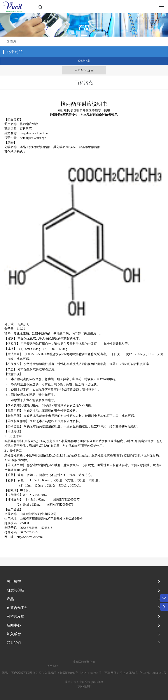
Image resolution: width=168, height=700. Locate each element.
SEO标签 (97, 682)
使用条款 (52, 666)
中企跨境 (84, 682)
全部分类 (84, 61)
